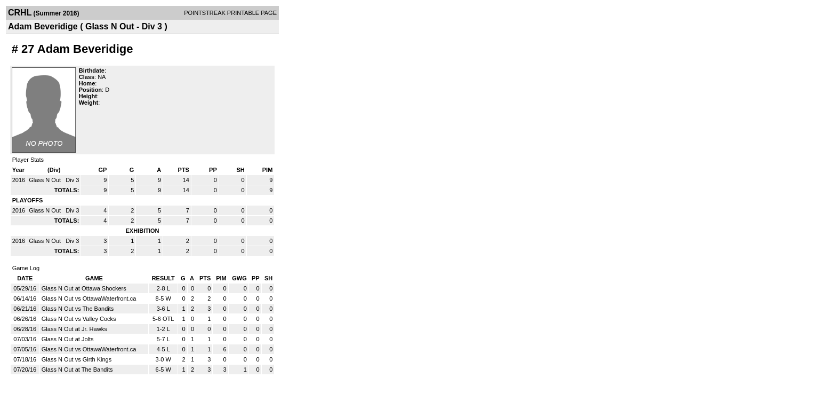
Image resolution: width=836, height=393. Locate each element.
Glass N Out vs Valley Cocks (79, 319)
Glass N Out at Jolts (68, 339)
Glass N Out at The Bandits (77, 369)
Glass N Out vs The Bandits (78, 308)
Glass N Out (45, 180)
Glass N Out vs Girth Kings (76, 359)
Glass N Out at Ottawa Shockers (84, 288)
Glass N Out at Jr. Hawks (74, 329)
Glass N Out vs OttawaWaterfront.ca (89, 298)
